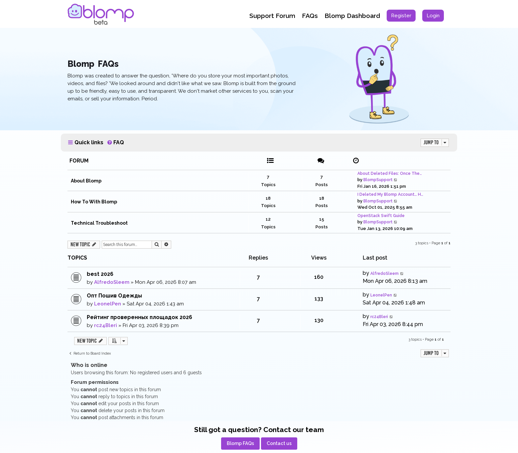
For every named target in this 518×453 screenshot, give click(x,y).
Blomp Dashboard (352, 15)
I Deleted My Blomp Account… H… (390, 194)
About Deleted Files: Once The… (389, 173)
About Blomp (86, 180)
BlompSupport (378, 179)
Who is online (89, 365)
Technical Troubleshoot (99, 223)
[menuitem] (401, 16)
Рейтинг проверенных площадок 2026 (139, 317)
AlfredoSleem (111, 282)
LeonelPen (107, 304)
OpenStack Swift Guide (381, 215)
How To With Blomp (94, 201)
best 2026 (100, 274)
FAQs (310, 15)
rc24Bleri (105, 325)
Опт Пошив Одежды (114, 295)
